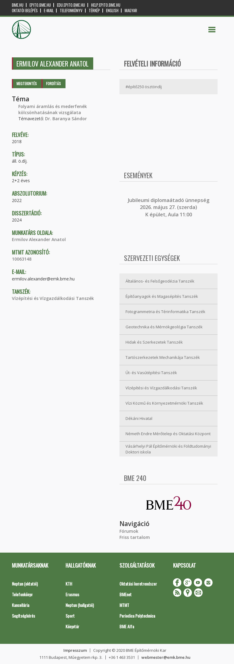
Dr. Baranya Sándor (66, 118)
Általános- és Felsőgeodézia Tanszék (160, 281)
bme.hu (17, 5)
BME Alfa (126, 626)
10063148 (21, 259)
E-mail (49, 11)
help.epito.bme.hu (105, 5)
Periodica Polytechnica (137, 615)
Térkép (94, 11)
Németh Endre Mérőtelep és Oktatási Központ (168, 433)
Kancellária (20, 605)
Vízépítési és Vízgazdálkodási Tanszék (53, 298)
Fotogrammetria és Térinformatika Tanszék (165, 311)
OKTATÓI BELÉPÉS (25, 11)
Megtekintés (26, 83)
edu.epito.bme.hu (71, 5)
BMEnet (125, 594)
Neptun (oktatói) (25, 583)
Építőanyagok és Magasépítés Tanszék (162, 296)
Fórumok (128, 531)
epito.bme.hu (40, 5)
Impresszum (75, 650)
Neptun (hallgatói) (80, 605)
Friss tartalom (134, 537)
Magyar (131, 11)
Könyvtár (72, 626)
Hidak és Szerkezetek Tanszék (154, 342)
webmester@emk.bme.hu (165, 657)
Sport (70, 615)
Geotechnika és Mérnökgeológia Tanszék (164, 327)
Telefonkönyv (71, 11)
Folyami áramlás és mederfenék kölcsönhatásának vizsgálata (52, 109)
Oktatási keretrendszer (138, 583)
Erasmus (72, 594)
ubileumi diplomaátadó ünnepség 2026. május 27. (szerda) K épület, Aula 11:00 (169, 207)
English (112, 11)
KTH (69, 583)
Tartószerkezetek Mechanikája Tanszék (163, 357)
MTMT (124, 605)
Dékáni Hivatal (139, 418)
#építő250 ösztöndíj (144, 86)
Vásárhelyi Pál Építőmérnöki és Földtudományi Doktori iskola (168, 449)
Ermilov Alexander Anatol (39, 239)
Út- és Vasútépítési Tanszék (151, 372)
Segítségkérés (23, 615)
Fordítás (53, 83)
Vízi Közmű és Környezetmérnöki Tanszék (164, 403)
